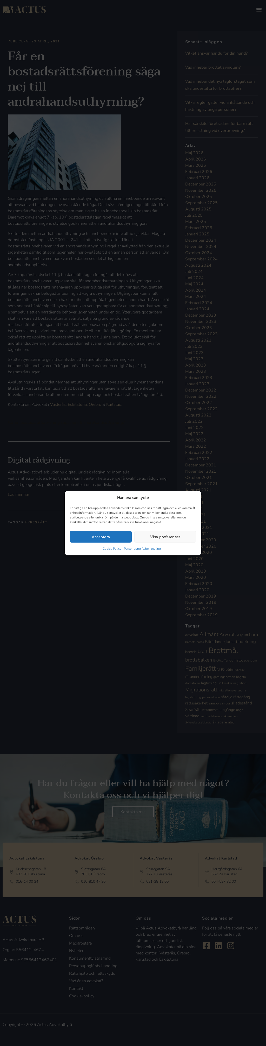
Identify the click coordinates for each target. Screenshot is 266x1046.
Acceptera (101, 536)
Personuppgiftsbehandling (142, 549)
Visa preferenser (165, 536)
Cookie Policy (112, 549)
